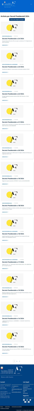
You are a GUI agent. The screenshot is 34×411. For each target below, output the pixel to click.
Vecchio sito (25, 393)
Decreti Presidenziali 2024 (7, 36)
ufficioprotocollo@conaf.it (17, 389)
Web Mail (25, 390)
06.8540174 (15, 386)
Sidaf (24, 391)
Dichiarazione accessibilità (17, 406)
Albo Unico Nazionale (27, 388)
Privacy (1, 406)
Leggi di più (5, 45)
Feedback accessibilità (4, 408)
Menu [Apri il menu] (2, 4)
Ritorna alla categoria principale (17, 19)
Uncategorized (15, 64)
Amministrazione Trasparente (26, 386)
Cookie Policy (7, 406)
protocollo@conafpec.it (16, 392)
